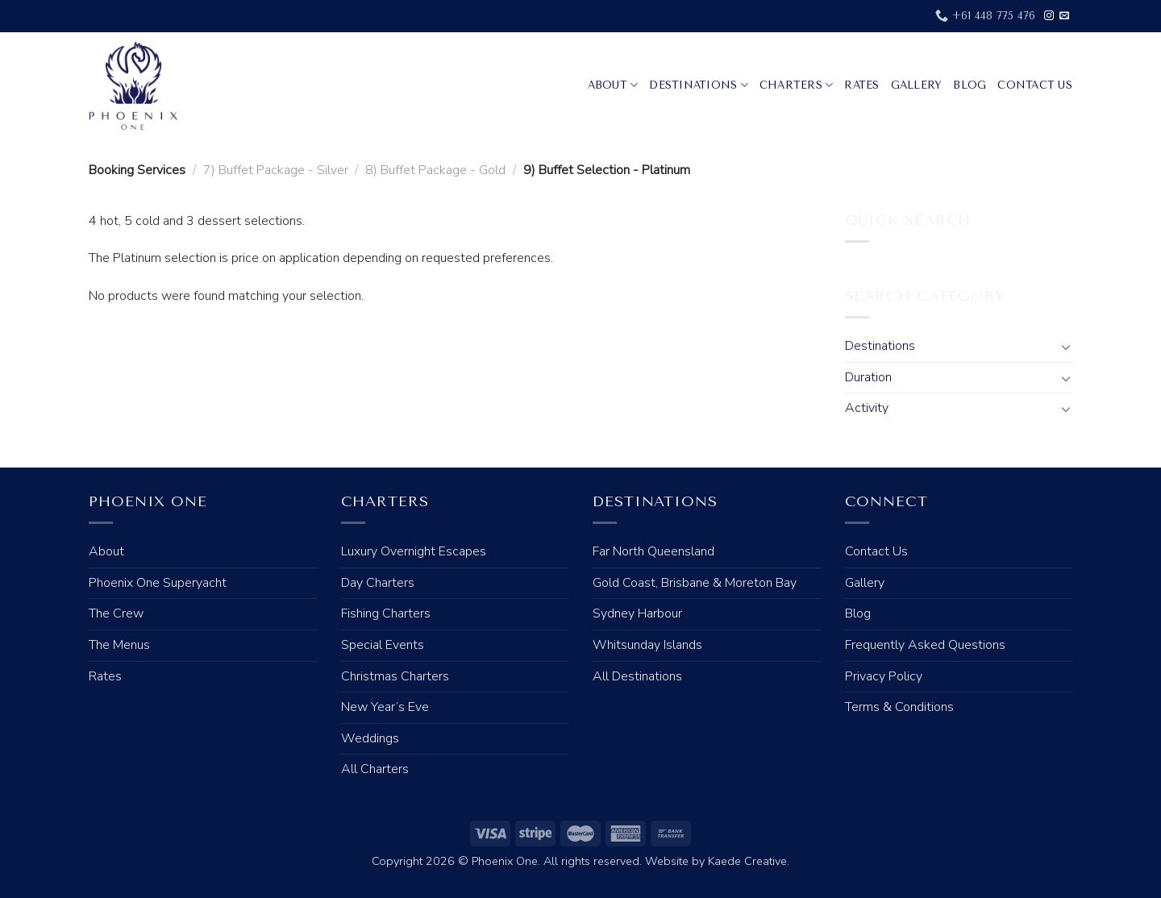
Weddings (370, 738)
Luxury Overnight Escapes (413, 551)
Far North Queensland (653, 551)
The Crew (116, 613)
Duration (868, 377)
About (613, 85)
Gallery (917, 85)
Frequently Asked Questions (925, 645)
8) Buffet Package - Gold (435, 170)
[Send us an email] (1064, 16)
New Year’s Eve (385, 707)
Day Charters (377, 583)
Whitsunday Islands (647, 645)
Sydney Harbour (637, 613)
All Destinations (637, 676)
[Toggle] (1065, 346)
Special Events (382, 645)
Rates (861, 85)
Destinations (698, 85)
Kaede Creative (747, 861)
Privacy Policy (883, 676)
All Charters (375, 769)
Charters (796, 85)
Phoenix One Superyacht (158, 583)
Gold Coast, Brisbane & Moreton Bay (695, 583)
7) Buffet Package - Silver (275, 170)
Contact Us (1034, 85)
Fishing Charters (386, 613)
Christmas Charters (395, 676)
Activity (866, 408)
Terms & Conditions (899, 707)
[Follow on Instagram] (1049, 16)
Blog (969, 85)
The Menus (119, 645)
